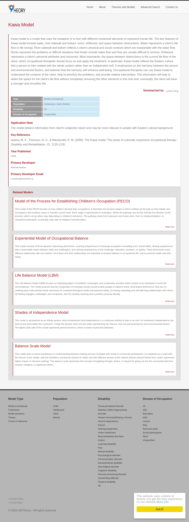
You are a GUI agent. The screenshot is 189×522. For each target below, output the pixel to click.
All (99, 485)
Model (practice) (16, 413)
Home (89, 7)
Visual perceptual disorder (111, 406)
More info (162, 502)
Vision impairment (107, 432)
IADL (145, 417)
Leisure (146, 421)
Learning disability (107, 444)
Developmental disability (110, 463)
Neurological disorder (108, 466)
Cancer (101, 425)
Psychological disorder (109, 455)
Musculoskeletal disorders (111, 436)
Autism (101, 440)
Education (148, 413)
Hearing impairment (107, 429)
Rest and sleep (150, 429)
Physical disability (107, 482)
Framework (13, 410)
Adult (55, 413)
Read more (169, 227)
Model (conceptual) (17, 406)
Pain (100, 447)
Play (145, 425)
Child (55, 406)
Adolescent (58, 410)
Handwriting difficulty (108, 478)
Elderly (56, 417)
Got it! (159, 509)
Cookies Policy (15, 499)
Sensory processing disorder (112, 474)
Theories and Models (123, 7)
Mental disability (106, 451)
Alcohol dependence (108, 421)
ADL (145, 410)
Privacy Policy (15, 503)
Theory (11, 417)
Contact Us (172, 7)
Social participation (152, 432)
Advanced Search (150, 7)
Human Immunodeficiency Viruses (115, 417)
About (102, 7)
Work (145, 436)
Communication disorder (110, 459)
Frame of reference (17, 421)
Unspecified (149, 440)
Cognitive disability (107, 470)
